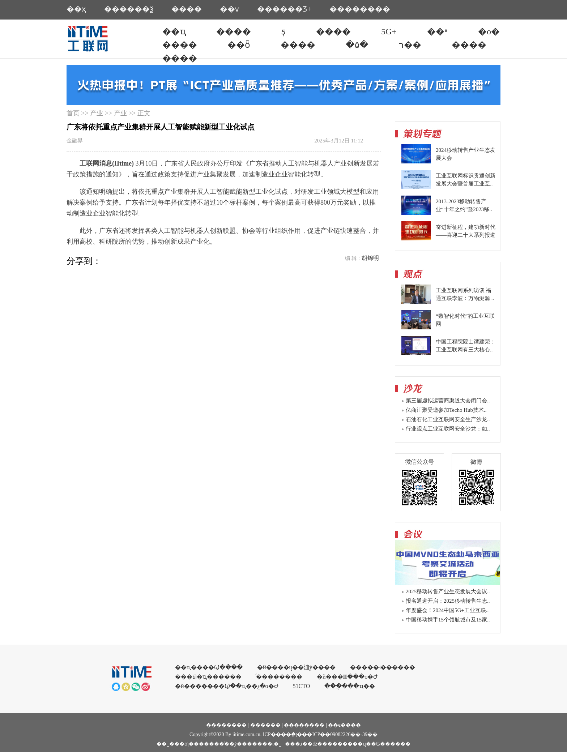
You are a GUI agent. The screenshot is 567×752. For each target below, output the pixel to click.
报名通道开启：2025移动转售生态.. (448, 601)
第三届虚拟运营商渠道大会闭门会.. (448, 400)
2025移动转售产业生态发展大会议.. (448, 591)
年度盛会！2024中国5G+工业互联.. (447, 610)
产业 (96, 113)
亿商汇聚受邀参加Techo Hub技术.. (446, 410)
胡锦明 (370, 258)
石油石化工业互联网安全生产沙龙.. (448, 419)
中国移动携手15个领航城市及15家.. (448, 620)
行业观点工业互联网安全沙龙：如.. (448, 429)
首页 (73, 113)
